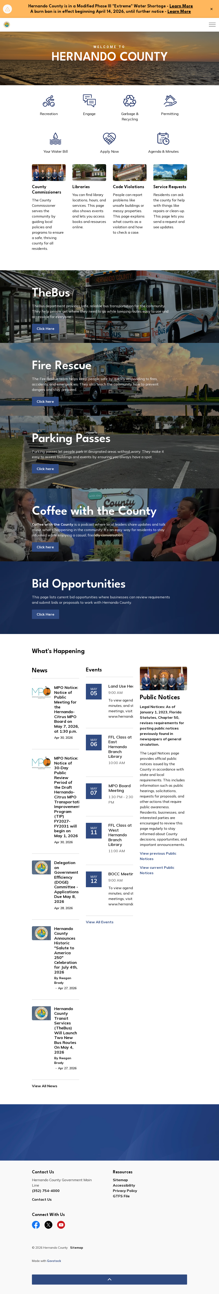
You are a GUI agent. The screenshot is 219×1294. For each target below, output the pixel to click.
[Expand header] (212, 24)
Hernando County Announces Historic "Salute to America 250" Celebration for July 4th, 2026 (65, 950)
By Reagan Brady (62, 980)
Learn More (181, 6)
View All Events (100, 922)
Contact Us (42, 1199)
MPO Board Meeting (119, 788)
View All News (44, 1086)
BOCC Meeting (122, 873)
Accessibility (124, 1185)
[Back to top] (109, 1279)
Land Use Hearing (125, 686)
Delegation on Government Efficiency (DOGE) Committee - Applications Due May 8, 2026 (66, 882)
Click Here (45, 328)
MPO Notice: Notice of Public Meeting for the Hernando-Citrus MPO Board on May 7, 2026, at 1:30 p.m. (66, 709)
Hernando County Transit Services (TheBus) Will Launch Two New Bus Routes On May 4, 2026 (65, 1030)
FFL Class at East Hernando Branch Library (120, 747)
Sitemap (120, 1180)
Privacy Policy (125, 1190)
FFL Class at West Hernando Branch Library (120, 835)
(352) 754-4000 (46, 1190)
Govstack (54, 1261)
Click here (45, 401)
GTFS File (121, 1196)
